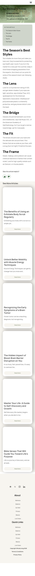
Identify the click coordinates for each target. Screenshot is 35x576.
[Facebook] (10, 487)
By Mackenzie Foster (12, 13)
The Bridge (9, 36)
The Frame (9, 41)
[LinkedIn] (24, 487)
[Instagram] (19, 487)
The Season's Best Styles (13, 30)
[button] (30, 2)
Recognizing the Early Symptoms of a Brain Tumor (15, 310)
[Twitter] (15, 487)
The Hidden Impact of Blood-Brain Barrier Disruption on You (15, 358)
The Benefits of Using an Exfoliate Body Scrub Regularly (16, 214)
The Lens (8, 33)
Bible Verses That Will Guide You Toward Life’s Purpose (16, 454)
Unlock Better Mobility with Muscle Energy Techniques (15, 262)
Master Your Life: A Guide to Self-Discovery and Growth (17, 406)
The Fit (8, 39)
